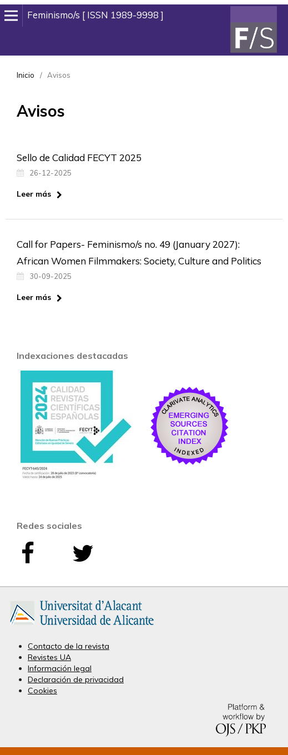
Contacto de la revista (68, 646)
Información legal (60, 668)
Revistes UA (49, 657)
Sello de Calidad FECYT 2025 (79, 157)
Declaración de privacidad (76, 679)
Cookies (42, 691)
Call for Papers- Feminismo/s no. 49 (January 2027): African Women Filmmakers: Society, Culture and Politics (139, 252)
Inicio (25, 75)
